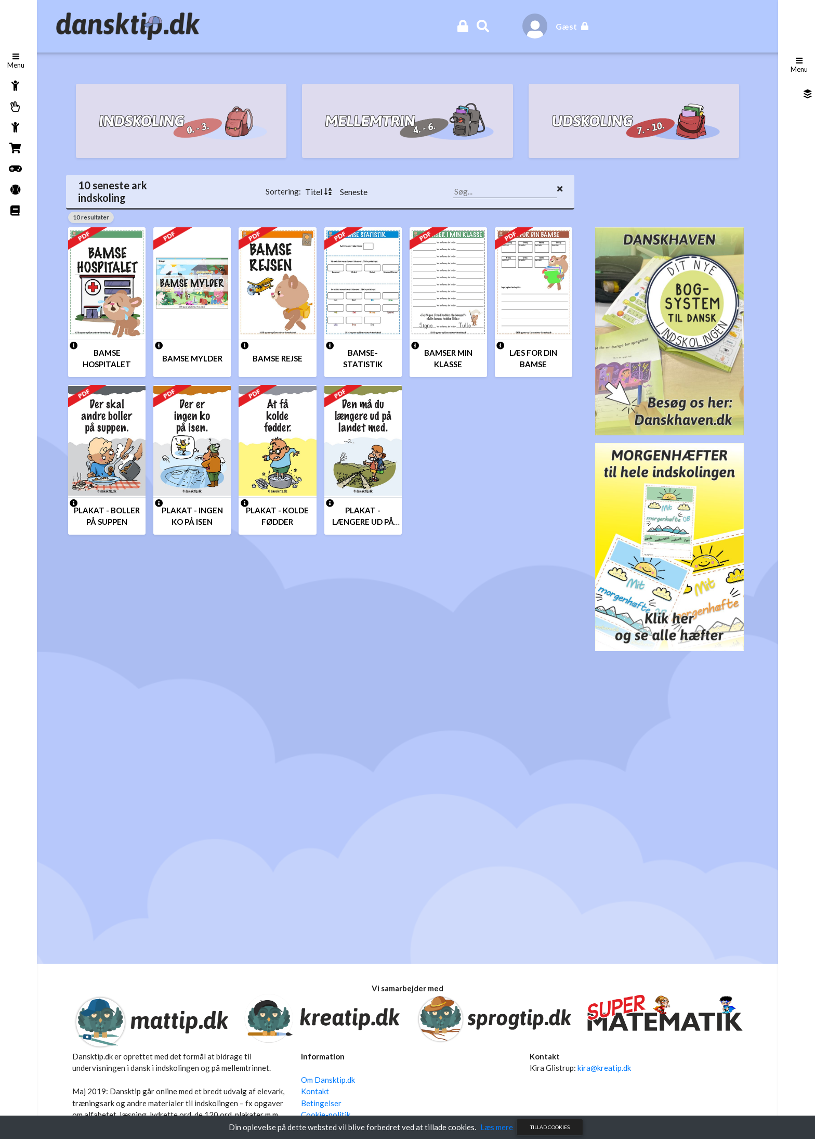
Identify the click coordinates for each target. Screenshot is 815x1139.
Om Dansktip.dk (329, 1078)
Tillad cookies (550, 1127)
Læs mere (496, 1127)
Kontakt (316, 1090)
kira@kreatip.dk (603, 1067)
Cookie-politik (326, 1114)
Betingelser (322, 1102)
